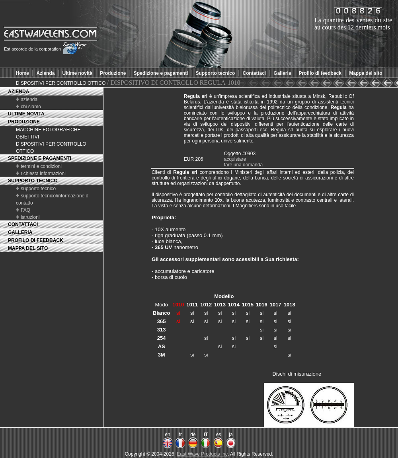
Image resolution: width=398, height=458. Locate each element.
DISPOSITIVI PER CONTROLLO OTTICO (61, 83)
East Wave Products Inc (202, 454)
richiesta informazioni (43, 173)
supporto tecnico (38, 188)
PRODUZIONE (24, 122)
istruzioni (30, 217)
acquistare (235, 159)
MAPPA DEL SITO (28, 248)
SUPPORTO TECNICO (32, 180)
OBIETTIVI (27, 137)
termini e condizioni (41, 166)
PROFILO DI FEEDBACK (35, 240)
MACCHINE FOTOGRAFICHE (48, 130)
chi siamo (31, 106)
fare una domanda (243, 165)
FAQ (25, 210)
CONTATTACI (23, 224)
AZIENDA (18, 91)
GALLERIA (20, 232)
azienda (29, 99)
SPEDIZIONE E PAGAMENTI (39, 158)
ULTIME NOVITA (26, 114)
